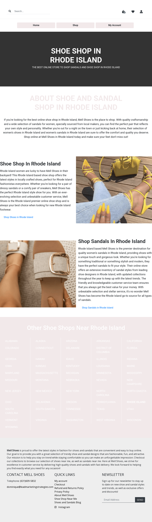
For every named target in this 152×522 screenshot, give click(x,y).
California (134, 341)
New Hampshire (134, 382)
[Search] (31, 11)
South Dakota (45, 409)
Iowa (8, 366)
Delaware (73, 348)
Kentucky (72, 366)
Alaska (41, 341)
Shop (75, 25)
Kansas (41, 366)
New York (72, 391)
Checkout (59, 484)
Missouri (11, 380)
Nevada (101, 380)
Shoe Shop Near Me (65, 498)
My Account (114, 25)
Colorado (12, 348)
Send (140, 499)
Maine (131, 366)
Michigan (72, 373)
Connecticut (45, 348)
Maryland (12, 373)
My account (60, 481)
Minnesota (103, 373)
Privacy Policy (61, 491)
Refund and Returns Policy (69, 488)
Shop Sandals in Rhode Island (97, 307)
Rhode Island (136, 402)
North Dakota (136, 391)
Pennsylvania (106, 402)
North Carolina (102, 393)
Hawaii (40, 359)
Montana (42, 380)
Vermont (11, 420)
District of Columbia (104, 350)
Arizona (71, 341)
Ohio (8, 402)
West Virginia (105, 420)
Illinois (101, 359)
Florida (132, 348)
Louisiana (103, 366)
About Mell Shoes (64, 495)
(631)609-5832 (28, 481)
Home (36, 25)
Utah (130, 409)
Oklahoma (43, 402)
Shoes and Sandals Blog (67, 502)
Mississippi (134, 373)
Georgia (10, 359)
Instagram (62, 507)
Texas (100, 409)
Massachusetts (47, 373)
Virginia (41, 420)
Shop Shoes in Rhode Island (18, 217)
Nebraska (73, 380)
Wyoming (11, 427)
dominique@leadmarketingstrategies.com (30, 487)
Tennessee (73, 409)
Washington (74, 420)
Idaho (70, 359)
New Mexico (44, 391)
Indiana (132, 359)
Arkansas (103, 341)
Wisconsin (134, 420)
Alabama (11, 341)
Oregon (71, 402)
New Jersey (13, 391)
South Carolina (11, 411)
